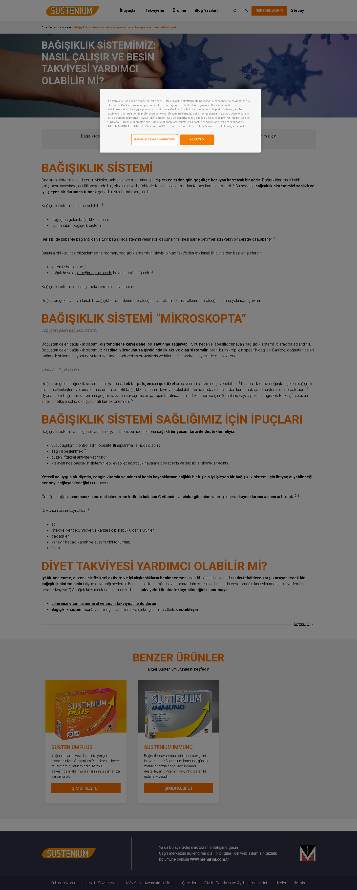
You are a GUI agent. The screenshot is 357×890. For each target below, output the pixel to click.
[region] (180, 121)
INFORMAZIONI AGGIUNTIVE (154, 139)
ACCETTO (197, 139)
